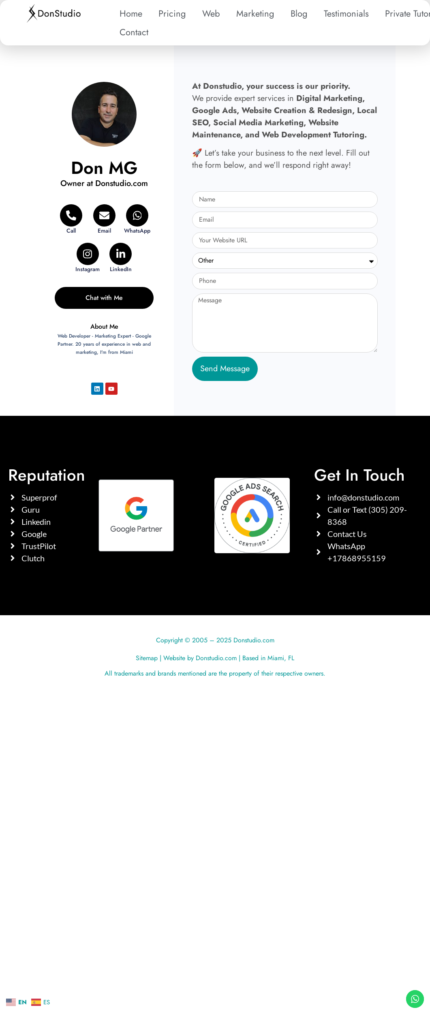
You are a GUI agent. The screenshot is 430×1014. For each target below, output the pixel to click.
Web (211, 13)
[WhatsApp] (137, 219)
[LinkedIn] (120, 258)
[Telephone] (71, 219)
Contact (134, 32)
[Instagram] (87, 258)
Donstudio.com (216, 658)
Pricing (172, 13)
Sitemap (147, 658)
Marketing (255, 13)
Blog (299, 13)
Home (131, 13)
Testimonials (346, 13)
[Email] (104, 219)
